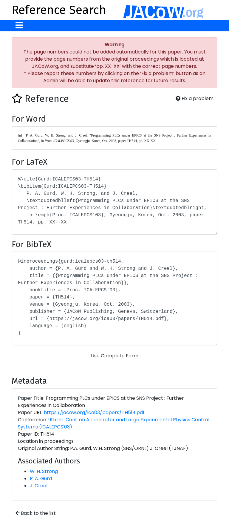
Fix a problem (194, 98)
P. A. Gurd (41, 478)
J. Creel (38, 485)
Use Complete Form (114, 355)
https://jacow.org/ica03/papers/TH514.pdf (94, 412)
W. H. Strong (44, 471)
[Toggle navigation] (19, 25)
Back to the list (36, 513)
